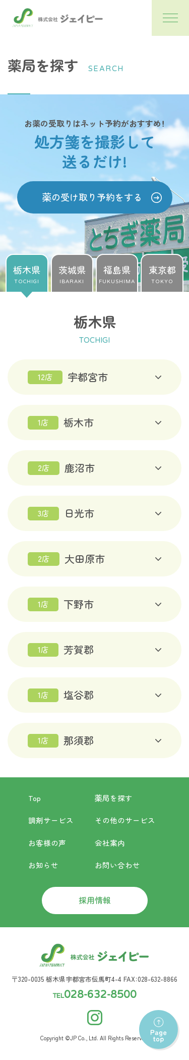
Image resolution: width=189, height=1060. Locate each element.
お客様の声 (47, 842)
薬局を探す (114, 797)
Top (34, 797)
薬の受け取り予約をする (92, 196)
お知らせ (43, 865)
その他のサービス (125, 820)
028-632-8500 (100, 995)
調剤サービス (51, 820)
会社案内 (110, 842)
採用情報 (95, 900)
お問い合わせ (117, 865)
